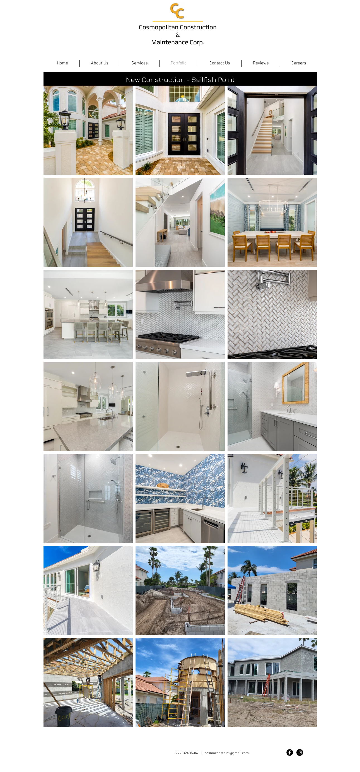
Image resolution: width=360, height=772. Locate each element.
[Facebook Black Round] (289, 752)
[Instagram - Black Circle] (299, 752)
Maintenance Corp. (177, 42)
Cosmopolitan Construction (178, 27)
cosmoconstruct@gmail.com (227, 753)
